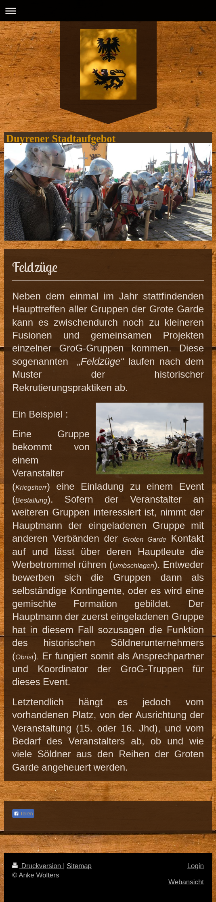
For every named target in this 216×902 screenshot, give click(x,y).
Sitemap (79, 866)
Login (195, 866)
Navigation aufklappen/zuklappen (108, 10)
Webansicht (186, 882)
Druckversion (37, 866)
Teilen (23, 814)
